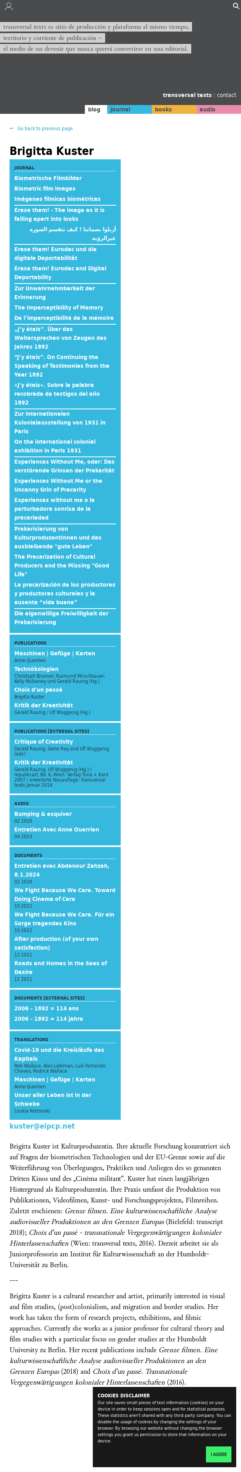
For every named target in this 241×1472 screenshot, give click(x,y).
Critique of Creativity (43, 741)
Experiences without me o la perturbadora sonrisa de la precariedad (54, 509)
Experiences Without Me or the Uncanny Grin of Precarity (58, 485)
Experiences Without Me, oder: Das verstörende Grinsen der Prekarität (64, 466)
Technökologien (36, 669)
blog (94, 109)
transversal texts (188, 95)
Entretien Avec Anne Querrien (56, 829)
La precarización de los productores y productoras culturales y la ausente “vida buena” (65, 593)
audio (208, 109)
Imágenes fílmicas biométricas (57, 198)
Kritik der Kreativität (43, 705)
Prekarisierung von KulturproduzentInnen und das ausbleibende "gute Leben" (58, 537)
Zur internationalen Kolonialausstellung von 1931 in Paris (60, 422)
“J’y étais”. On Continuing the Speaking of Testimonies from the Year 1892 (62, 366)
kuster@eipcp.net (42, 1125)
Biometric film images (45, 188)
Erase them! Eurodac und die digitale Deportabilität (55, 253)
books (163, 109)
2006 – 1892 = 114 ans (46, 1008)
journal (120, 109)
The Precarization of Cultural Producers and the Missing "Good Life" (61, 565)
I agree (219, 1454)
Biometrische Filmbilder (48, 178)
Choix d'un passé (38, 689)
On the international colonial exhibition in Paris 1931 (55, 446)
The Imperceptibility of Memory (58, 307)
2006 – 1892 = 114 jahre (48, 1018)
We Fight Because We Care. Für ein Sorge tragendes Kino (64, 919)
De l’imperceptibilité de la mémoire (64, 317)
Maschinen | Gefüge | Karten (54, 653)
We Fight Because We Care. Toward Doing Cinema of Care (65, 894)
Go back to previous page (44, 128)
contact (226, 95)
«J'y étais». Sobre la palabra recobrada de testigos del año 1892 (57, 394)
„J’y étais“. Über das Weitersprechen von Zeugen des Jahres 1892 (60, 338)
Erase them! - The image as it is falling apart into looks (59, 214)
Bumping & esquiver (43, 813)
